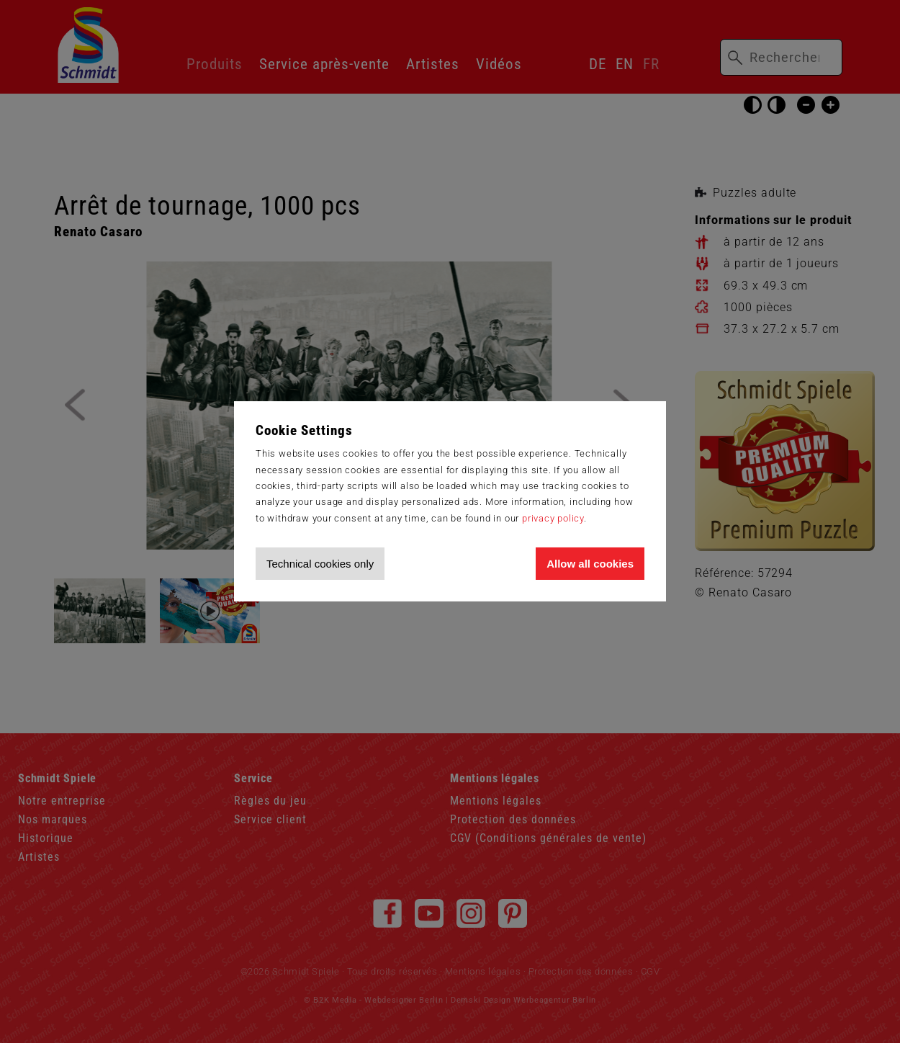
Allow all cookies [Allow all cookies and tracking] (590, 564)
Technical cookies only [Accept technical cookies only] (320, 564)
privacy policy (553, 518)
